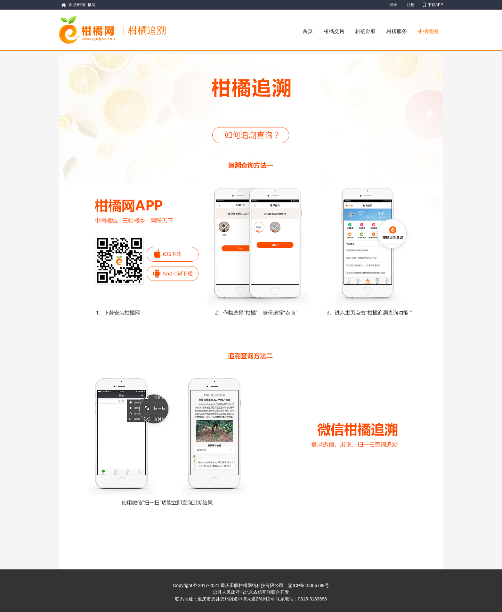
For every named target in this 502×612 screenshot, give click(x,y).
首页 (308, 31)
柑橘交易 (334, 31)
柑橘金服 (365, 31)
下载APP (435, 5)
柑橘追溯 (428, 31)
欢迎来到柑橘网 (82, 5)
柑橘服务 (396, 31)
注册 (411, 5)
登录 (393, 5)
